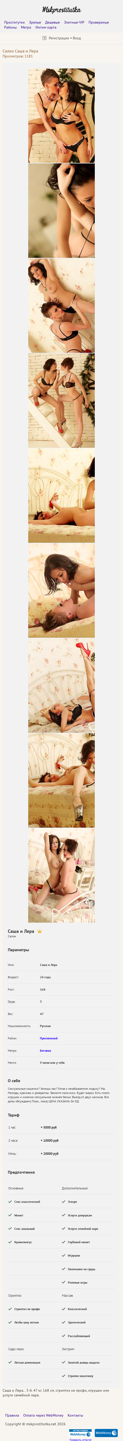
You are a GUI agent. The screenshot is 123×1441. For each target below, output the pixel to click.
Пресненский (49, 1038)
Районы (10, 27)
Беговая (45, 1050)
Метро (26, 27)
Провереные (99, 22)
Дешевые (52, 22)
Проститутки (14, 22)
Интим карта (46, 27)
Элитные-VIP (74, 22)
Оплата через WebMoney (43, 1415)
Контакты (75, 1415)
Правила (12, 1415)
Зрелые (35, 22)
